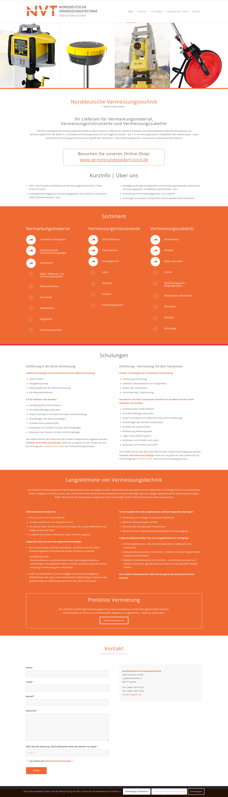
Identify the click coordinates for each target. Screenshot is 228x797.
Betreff (30, 696)
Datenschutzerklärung (56, 761)
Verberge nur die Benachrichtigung (169, 791)
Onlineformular (51, 446)
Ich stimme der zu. (51, 761)
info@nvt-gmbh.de (131, 694)
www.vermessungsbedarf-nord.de (114, 159)
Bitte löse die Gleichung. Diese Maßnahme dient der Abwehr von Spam (62, 746)
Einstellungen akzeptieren (136, 791)
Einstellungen (196, 791)
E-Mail (30, 682)
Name (30, 667)
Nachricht (32, 710)
